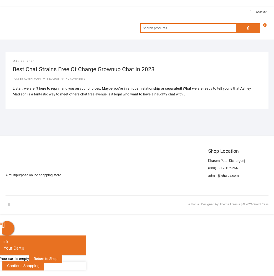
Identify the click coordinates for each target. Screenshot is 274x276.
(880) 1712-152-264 (223, 168)
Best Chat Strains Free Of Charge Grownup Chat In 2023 (83, 69)
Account (261, 12)
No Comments (75, 78)
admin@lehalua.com (223, 175)
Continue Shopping (23, 266)
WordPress (260, 204)
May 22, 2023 (24, 61)
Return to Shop (45, 259)
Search (248, 28)
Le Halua (193, 204)
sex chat (53, 78)
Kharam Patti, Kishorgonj (226, 161)
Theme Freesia (230, 204)
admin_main (32, 78)
